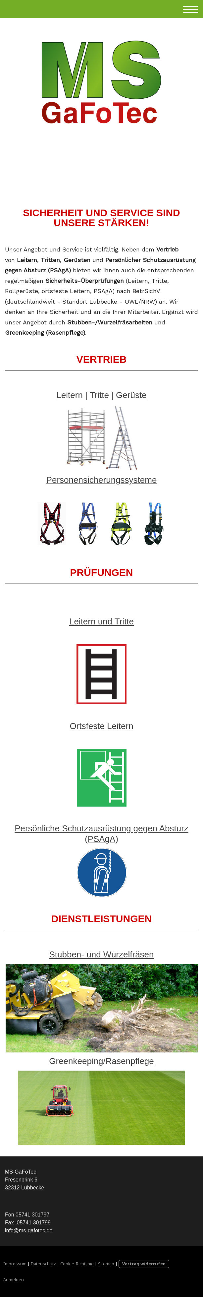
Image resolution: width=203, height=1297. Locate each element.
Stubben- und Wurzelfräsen (101, 954)
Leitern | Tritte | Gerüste (101, 395)
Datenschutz (43, 1264)
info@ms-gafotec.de (28, 1230)
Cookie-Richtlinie (77, 1264)
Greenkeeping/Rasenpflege (101, 1061)
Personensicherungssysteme (101, 480)
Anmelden (13, 1279)
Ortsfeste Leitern (101, 726)
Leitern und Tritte (101, 621)
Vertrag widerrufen (144, 1264)
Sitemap (106, 1264)
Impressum (14, 1264)
